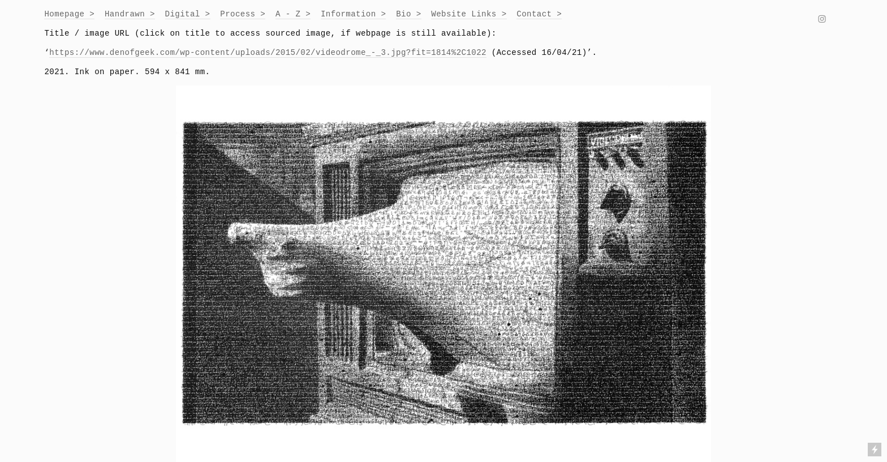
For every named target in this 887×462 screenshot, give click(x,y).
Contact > (539, 14)
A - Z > (293, 14)
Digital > (187, 14)
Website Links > (468, 14)
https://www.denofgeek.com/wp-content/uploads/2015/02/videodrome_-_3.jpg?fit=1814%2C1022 (267, 52)
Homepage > (69, 14)
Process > (242, 14)
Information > (353, 14)
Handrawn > (130, 14)
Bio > (408, 14)
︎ (821, 20)
